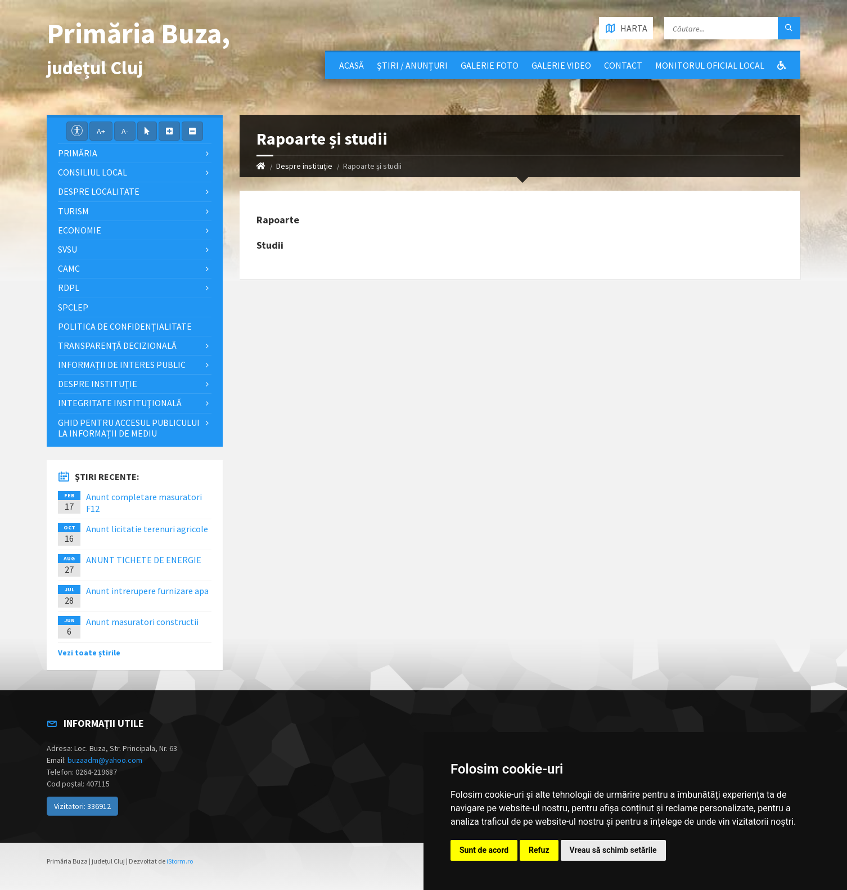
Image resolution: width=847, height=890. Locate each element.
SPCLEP (73, 307)
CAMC (69, 268)
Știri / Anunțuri (412, 65)
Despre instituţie (304, 166)
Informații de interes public (122, 364)
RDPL (68, 287)
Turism (73, 211)
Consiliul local (92, 172)
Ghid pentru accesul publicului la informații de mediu (129, 428)
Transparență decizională (117, 345)
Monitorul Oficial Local (709, 65)
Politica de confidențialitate (125, 326)
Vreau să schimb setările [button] (613, 850)
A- (124, 131)
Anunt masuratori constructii (142, 621)
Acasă (351, 65)
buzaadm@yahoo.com (104, 760)
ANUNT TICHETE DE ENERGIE (143, 559)
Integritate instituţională (120, 402)
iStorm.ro (179, 861)
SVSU (67, 249)
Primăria (77, 153)
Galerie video (561, 65)
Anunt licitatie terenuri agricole (147, 528)
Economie (79, 230)
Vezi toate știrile (89, 653)
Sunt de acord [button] (483, 850)
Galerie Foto (490, 65)
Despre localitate (98, 191)
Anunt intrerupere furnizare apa (147, 590)
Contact (623, 65)
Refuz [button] (539, 850)
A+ (101, 131)
